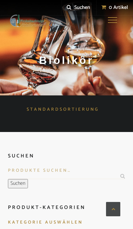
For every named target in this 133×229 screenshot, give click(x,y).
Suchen (78, 7)
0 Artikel (114, 7)
